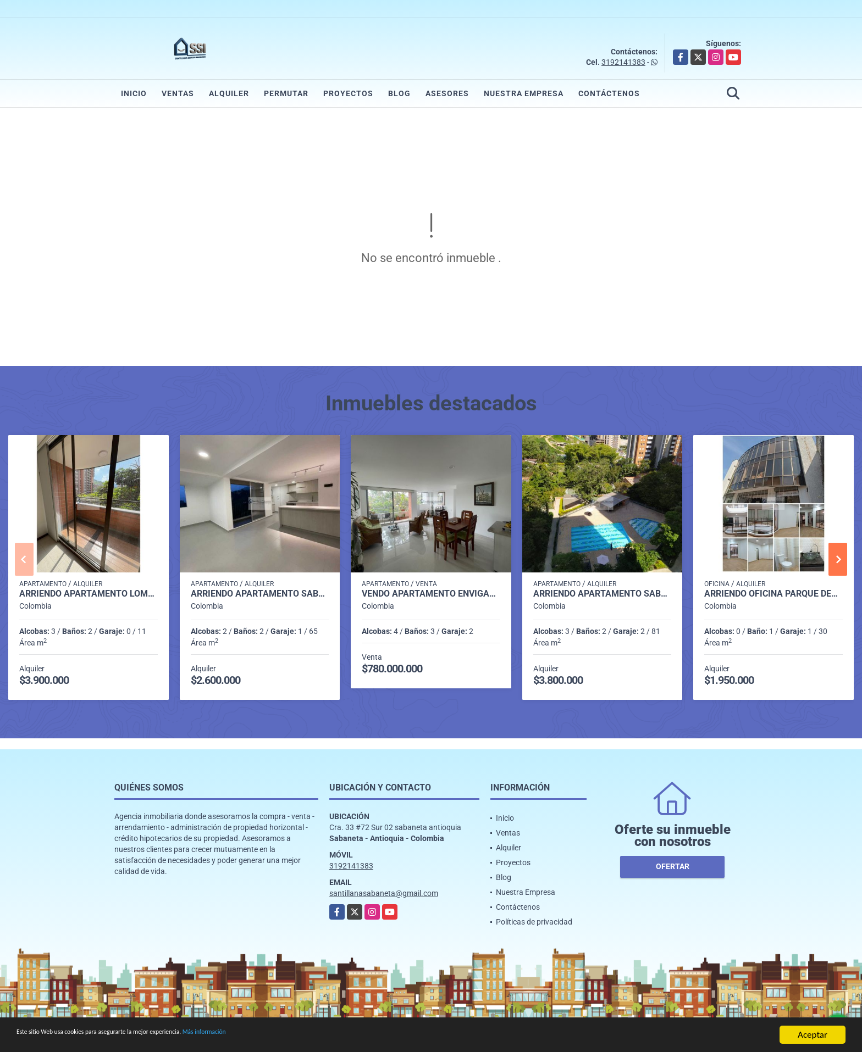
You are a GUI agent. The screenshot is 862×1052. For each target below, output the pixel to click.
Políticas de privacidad (534, 921)
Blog (399, 93)
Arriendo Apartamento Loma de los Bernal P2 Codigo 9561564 (88, 593)
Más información (293, 1036)
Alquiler (229, 93)
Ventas (178, 93)
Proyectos (348, 93)
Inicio (134, 93)
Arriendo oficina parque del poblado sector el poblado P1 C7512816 (773, 593)
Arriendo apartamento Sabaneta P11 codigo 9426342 (602, 593)
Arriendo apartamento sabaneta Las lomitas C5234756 (260, 593)
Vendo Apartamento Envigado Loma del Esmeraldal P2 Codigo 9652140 (431, 593)
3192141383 (623, 62)
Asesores (447, 93)
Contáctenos (609, 93)
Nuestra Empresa (523, 93)
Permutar (286, 93)
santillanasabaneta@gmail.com (383, 893)
